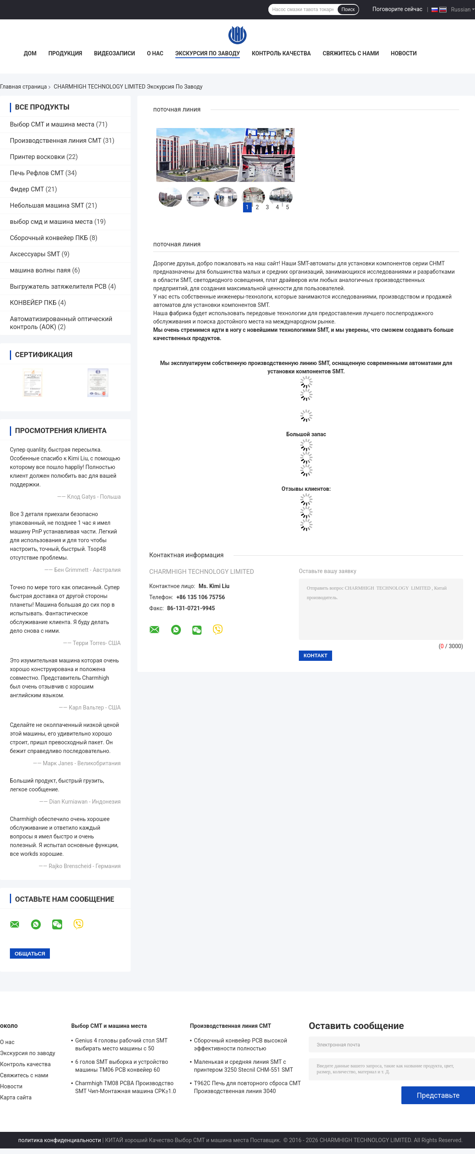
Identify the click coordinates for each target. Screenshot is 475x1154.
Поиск (348, 9)
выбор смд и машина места (51, 221)
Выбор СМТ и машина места (52, 124)
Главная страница (23, 86)
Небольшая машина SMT (47, 205)
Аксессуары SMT (35, 254)
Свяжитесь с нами (351, 53)
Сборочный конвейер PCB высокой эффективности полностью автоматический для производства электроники (240, 1045)
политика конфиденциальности (59, 1140)
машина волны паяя (40, 270)
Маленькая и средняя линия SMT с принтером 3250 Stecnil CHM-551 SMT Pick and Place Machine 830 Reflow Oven (245, 1067)
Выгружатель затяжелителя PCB (58, 286)
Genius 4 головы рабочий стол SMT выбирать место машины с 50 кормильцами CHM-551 (121, 1045)
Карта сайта (16, 1097)
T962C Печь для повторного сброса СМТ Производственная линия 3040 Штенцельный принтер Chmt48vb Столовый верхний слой (247, 1088)
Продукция (65, 53)
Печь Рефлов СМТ (37, 173)
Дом (30, 53)
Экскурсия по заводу (207, 53)
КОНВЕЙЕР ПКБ (33, 302)
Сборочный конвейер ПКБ (49, 238)
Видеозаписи (114, 53)
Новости (404, 53)
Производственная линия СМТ (55, 140)
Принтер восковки (37, 157)
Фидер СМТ (27, 189)
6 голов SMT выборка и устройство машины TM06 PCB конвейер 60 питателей (121, 1067)
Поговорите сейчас (397, 9)
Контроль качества (281, 53)
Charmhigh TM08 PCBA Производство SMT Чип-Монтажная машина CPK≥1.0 (125, 1087)
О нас (155, 53)
